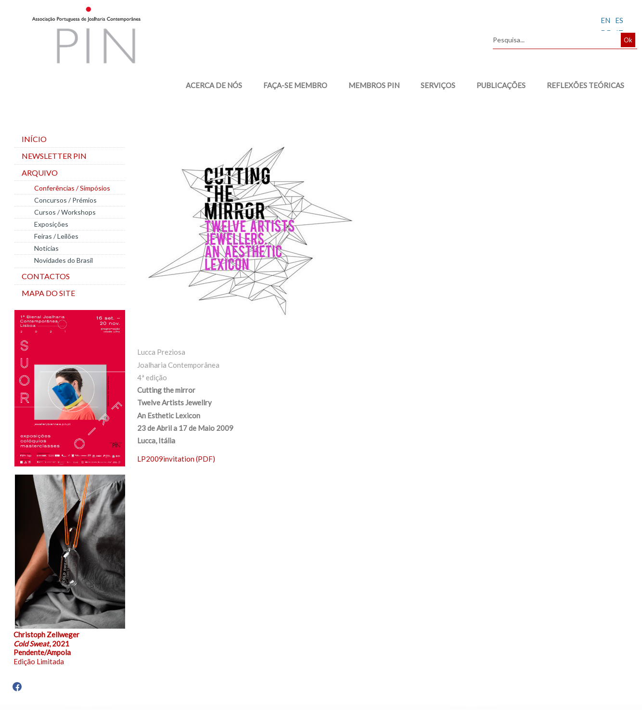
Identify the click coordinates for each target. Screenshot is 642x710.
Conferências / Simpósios (72, 188)
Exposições (51, 224)
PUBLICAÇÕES (501, 85)
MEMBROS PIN (373, 85)
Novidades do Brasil (63, 260)
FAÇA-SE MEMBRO (295, 85)
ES (619, 20)
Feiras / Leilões (56, 236)
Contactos (46, 276)
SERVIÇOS (438, 85)
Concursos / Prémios (65, 200)
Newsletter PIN (54, 155)
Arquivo (40, 172)
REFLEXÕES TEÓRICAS (585, 85)
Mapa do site (48, 292)
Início (34, 138)
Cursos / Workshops (65, 212)
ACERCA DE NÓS (214, 85)
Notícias (46, 248)
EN (605, 20)
